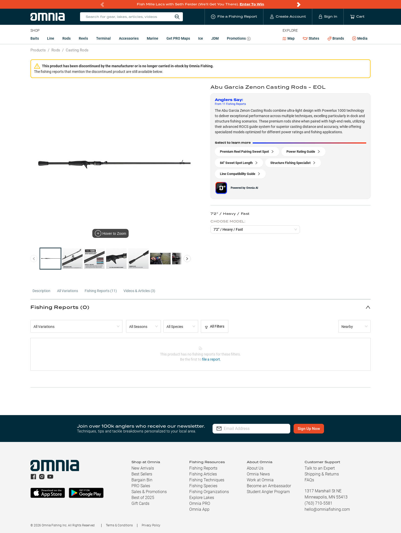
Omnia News (258, 474)
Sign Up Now (315, 428)
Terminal (103, 38)
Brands (335, 38)
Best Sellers (141, 474)
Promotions (239, 39)
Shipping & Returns (322, 474)
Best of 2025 (142, 497)
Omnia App (199, 509)
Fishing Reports (203, 468)
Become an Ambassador (269, 485)
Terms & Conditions (119, 525)
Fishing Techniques (206, 480)
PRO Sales (140, 485)
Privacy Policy (151, 525)
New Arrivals (142, 468)
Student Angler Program (268, 491)
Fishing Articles (203, 474)
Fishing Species (203, 485)
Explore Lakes (201, 497)
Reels (83, 38)
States (311, 38)
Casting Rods (77, 50)
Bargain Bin (141, 480)
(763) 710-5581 (318, 503)
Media (359, 39)
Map (289, 38)
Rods (66, 38)
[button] (200, 307)
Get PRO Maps (178, 38)
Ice (200, 38)
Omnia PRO (199, 503)
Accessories (129, 38)
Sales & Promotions (149, 491)
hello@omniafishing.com (327, 509)
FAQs (309, 480)
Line (50, 38)
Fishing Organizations (209, 491)
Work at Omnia (260, 480)
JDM (215, 38)
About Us (255, 468)
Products (38, 50)
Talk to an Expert (320, 468)
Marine (152, 38)
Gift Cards (140, 503)
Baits (34, 38)
